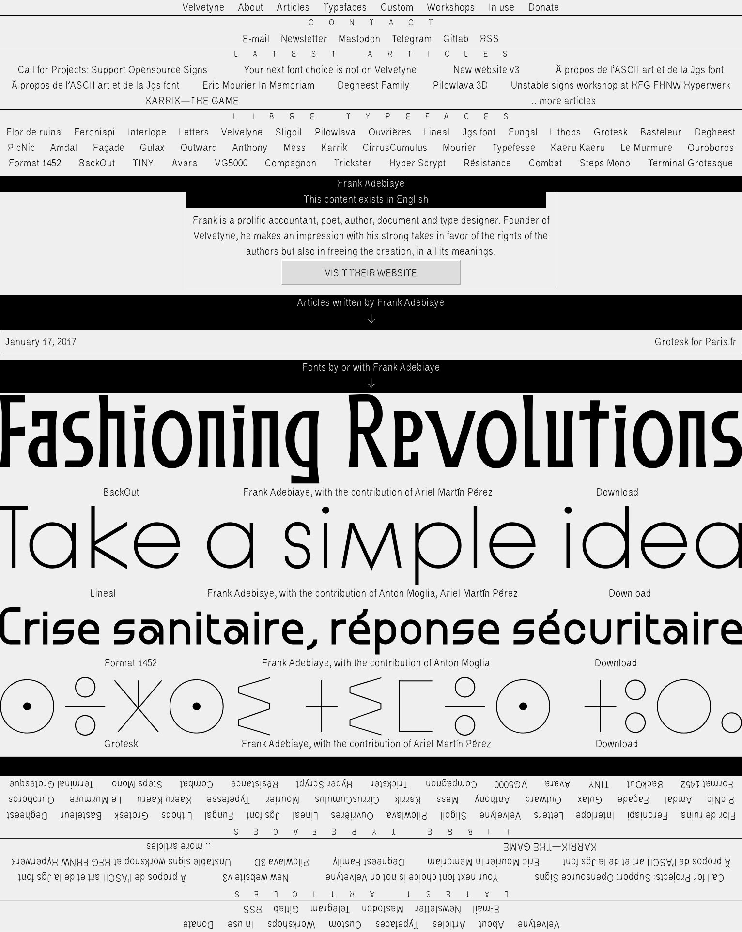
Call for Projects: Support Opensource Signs (113, 70)
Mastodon (360, 39)
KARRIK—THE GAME (192, 101)
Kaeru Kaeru (578, 148)
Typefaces (345, 8)
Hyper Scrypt (417, 163)
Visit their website (371, 273)
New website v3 (486, 70)
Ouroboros (711, 148)
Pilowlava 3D (460, 85)
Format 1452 (35, 163)
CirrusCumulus (395, 148)
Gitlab (456, 39)
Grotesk (611, 132)
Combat (545, 163)
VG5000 (231, 163)
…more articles (563, 101)
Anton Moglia (407, 594)
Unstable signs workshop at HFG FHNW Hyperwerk (620, 85)
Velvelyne (242, 132)
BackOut (97, 163)
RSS (489, 39)
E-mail (256, 39)
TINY (144, 163)
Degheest (715, 132)
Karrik (334, 148)
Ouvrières (390, 132)
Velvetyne (204, 8)
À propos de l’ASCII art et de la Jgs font (640, 70)
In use (502, 8)
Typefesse (514, 148)
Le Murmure (647, 148)
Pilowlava (335, 132)
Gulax (152, 148)
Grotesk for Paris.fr (371, 342)
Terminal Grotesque (690, 163)
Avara (185, 163)
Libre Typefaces (378, 116)
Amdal (63, 148)
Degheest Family (374, 85)
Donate (543, 8)
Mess (294, 148)
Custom (397, 8)
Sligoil (289, 132)
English (413, 200)
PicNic (21, 148)
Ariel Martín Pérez (454, 492)
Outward (199, 148)
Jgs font (479, 132)
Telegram (412, 39)
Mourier (460, 148)
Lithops (565, 132)
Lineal (437, 132)
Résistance (487, 163)
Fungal (523, 132)
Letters (194, 132)
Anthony (250, 148)
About (250, 8)
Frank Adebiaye (276, 492)
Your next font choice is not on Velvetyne (330, 70)
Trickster (353, 163)
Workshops (451, 8)
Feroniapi (94, 132)
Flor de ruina (34, 132)
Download (617, 492)
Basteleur (661, 132)
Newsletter (304, 39)
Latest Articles (378, 54)
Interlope (147, 132)
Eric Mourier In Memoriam (258, 85)
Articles (293, 8)
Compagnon (291, 163)
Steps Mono (605, 163)
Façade (109, 148)
